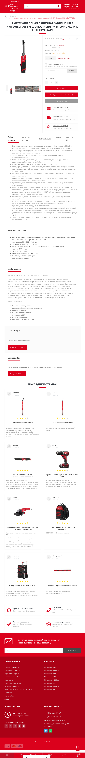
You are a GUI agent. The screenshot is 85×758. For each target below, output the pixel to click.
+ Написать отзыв (17, 347)
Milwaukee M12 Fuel (51, 670)
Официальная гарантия (23, 609)
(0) (63, 39)
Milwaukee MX (49, 689)
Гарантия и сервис (60, 126)
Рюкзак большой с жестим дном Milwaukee (62, 528)
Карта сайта (9, 696)
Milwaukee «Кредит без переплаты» (18, 689)
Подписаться (72, 651)
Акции (7, 699)
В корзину (61, 88)
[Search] (58, 6)
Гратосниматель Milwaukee (22, 422)
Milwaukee (60, 45)
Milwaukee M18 (50, 677)
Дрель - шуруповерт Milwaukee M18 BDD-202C (62, 476)
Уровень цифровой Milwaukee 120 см (62, 585)
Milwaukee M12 (50, 667)
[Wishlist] (70, 38)
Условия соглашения (12, 670)
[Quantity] (51, 82)
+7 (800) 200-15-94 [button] (52, 716)
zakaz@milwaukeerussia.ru (54, 720)
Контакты (8, 693)
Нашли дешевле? (64, 58)
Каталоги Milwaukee (12, 677)
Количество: (49, 79)
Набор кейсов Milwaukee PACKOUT (22, 585)
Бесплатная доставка (61, 622)
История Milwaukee (12, 686)
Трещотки (13, 16)
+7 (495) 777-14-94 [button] (52, 713)
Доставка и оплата (60, 107)
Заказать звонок (73, 9)
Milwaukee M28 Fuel (51, 686)
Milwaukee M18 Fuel (51, 680)
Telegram (46, 731)
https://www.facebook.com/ (6, 726)
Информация (45, 138)
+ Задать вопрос (17, 373)
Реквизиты (9, 680)
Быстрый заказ (61, 101)
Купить (72, 71)
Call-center (56, 608)
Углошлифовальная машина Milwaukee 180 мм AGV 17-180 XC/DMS (22, 528)
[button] (71, 4)
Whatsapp (50, 731)
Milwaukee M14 (50, 674)
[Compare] (77, 38)
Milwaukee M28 (50, 683)
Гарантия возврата (21, 622)
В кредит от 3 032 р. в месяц (61, 95)
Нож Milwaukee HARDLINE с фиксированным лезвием (22, 476)
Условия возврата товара (14, 683)
